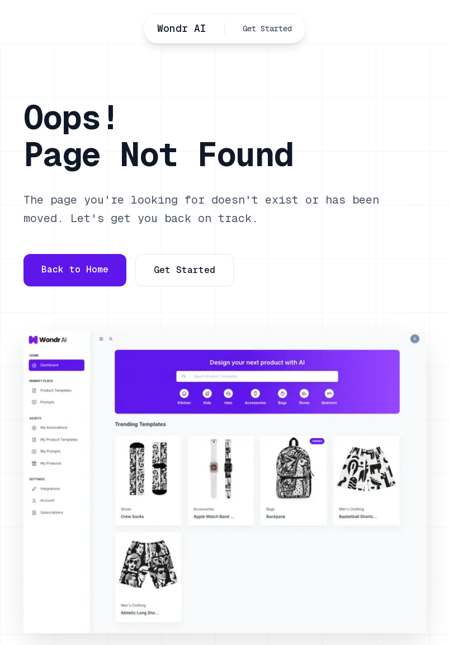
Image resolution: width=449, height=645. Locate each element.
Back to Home (74, 269)
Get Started (267, 28)
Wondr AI (181, 28)
